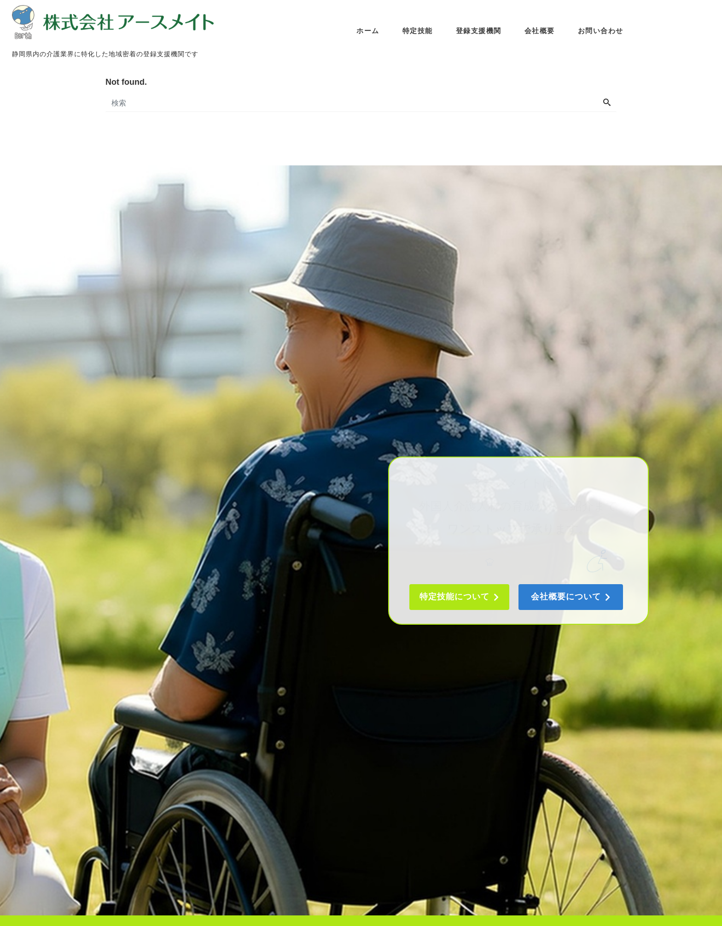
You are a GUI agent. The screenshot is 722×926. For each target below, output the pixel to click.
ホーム (368, 28)
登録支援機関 (479, 28)
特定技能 (418, 28)
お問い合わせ (601, 28)
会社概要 (540, 28)
